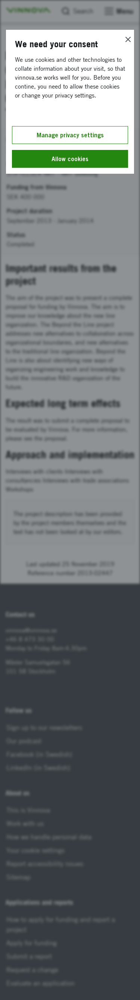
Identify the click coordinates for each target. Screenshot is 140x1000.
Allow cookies (70, 159)
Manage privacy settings (70, 135)
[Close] (128, 39)
